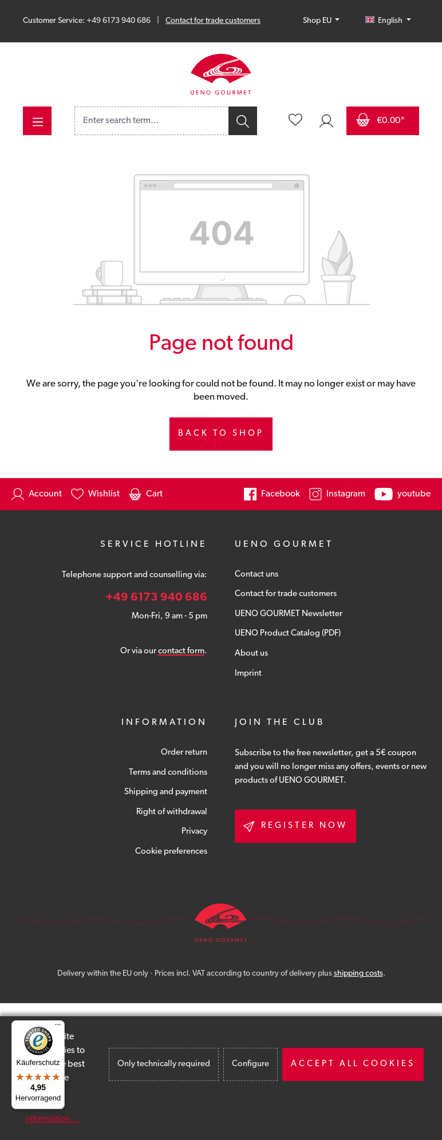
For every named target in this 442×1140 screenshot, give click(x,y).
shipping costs (358, 973)
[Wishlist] (295, 120)
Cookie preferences (171, 851)
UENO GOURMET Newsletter (288, 614)
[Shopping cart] (382, 120)
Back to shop (221, 433)
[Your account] (326, 120)
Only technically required (163, 1064)
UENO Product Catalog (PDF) (288, 633)
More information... (52, 1112)
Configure (250, 1064)
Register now (295, 826)
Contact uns (256, 574)
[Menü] (58, 1027)
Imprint (248, 673)
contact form (181, 651)
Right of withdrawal (171, 812)
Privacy (194, 831)
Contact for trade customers (213, 21)
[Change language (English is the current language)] (388, 21)
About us (251, 653)
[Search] (242, 120)
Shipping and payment (165, 792)
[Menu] (37, 120)
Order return (184, 752)
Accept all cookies (353, 1064)
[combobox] (150, 120)
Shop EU (318, 21)
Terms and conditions (168, 772)
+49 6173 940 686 (156, 597)
